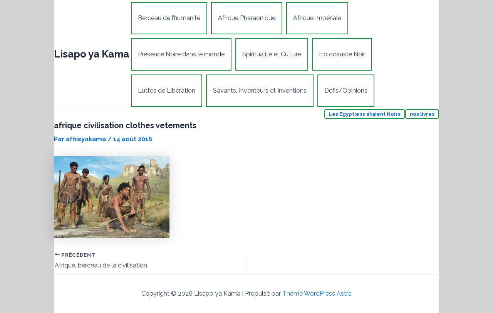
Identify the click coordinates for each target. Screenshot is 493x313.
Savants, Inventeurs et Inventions (260, 90)
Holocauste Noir (342, 54)
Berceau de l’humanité (169, 18)
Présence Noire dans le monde (181, 54)
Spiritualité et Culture (271, 54)
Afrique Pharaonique (246, 18)
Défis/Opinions (345, 90)
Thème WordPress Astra (317, 293)
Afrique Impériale (317, 18)
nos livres (422, 114)
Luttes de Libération (166, 90)
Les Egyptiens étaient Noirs (365, 114)
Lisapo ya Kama (91, 54)
